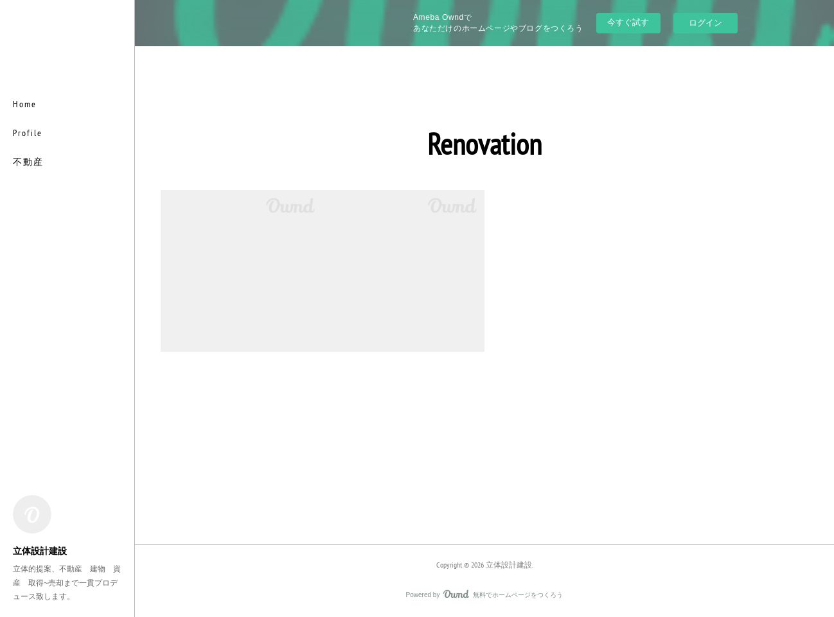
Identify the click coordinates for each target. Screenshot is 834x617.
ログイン (705, 23)
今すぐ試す (628, 22)
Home (25, 104)
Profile (27, 133)
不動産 (28, 162)
